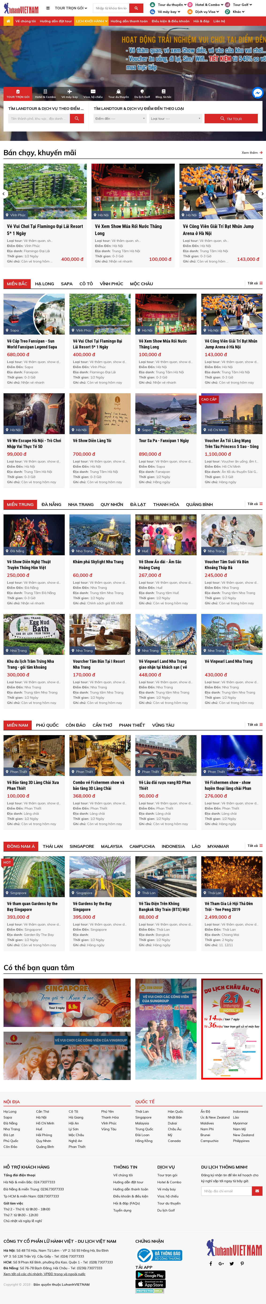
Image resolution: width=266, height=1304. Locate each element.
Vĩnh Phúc (109, 1123)
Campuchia (209, 1141)
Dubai (172, 1123)
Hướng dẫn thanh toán (129, 21)
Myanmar (240, 1123)
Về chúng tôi (25, 21)
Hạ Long (10, 1111)
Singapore (143, 1117)
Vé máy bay (166, 1189)
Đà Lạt (9, 1135)
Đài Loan (142, 1135)
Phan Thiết (77, 1147)
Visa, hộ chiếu (168, 1196)
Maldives (207, 1123)
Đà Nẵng (10, 1123)
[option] (133, 83)
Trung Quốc (144, 1129)
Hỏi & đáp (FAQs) (126, 1203)
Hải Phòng (44, 1135)
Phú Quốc (11, 1141)
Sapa (8, 1117)
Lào (236, 1117)
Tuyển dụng (122, 1210)
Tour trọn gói (167, 1175)
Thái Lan (142, 1111)
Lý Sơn (74, 1129)
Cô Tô (73, 1111)
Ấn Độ (205, 1111)
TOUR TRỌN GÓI (69, 8)
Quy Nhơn (43, 1141)
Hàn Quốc (175, 1111)
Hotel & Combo (169, 1182)
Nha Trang (12, 1129)
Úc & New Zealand (215, 1117)
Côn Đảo (10, 1147)
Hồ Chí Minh (45, 1123)
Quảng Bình (45, 1147)
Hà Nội (41, 1117)
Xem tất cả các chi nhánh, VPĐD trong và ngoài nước (44, 1274)
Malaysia (142, 1123)
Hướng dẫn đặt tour (56, 21)
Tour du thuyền (169, 1203)
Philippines (241, 1141)
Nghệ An (75, 1141)
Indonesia (240, 1111)
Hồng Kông (143, 1141)
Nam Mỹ (239, 1129)
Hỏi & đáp (201, 21)
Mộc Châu (76, 1135)
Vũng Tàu (108, 1129)
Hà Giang (76, 1117)
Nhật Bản (175, 1117)
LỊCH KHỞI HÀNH (90, 21)
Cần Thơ (42, 1111)
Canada (174, 1141)
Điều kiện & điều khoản (171, 21)
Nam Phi (207, 1129)
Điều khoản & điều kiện (130, 1196)
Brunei (205, 1135)
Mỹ (170, 1135)
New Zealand (243, 1135)
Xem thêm (250, 152)
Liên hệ (219, 21)
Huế (39, 1129)
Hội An (74, 1123)
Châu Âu (174, 1129)
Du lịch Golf (166, 1210)
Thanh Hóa (110, 1117)
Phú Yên (107, 1111)
